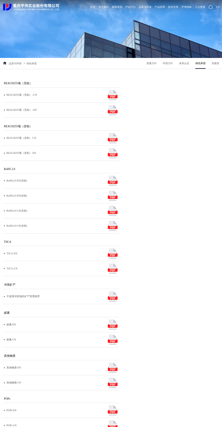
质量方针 (151, 63)
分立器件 (46, 364)
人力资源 (200, 7)
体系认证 (184, 63)
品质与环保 (145, 7)
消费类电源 (90, 374)
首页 (92, 7)
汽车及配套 (90, 353)
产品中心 (130, 7)
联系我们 (7, 369)
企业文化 (7, 358)
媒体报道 (27, 364)
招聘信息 (130, 358)
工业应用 (89, 364)
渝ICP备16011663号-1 (64, 422)
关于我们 (103, 7)
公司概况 (7, 353)
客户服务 (110, 353)
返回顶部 (214, 422)
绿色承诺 (31, 63)
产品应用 (160, 7)
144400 (92, 422)
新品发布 (46, 374)
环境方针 (167, 63)
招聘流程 (130, 353)
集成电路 (46, 369)
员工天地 (130, 364)
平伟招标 (186, 7)
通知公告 (27, 358)
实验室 (216, 63)
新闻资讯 (117, 7)
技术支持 (173, 7)
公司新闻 (27, 353)
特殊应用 (89, 379)
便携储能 (89, 369)
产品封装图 (47, 358)
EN (218, 7)
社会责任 (7, 364)
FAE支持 (110, 358)
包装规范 (46, 353)
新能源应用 (90, 358)
